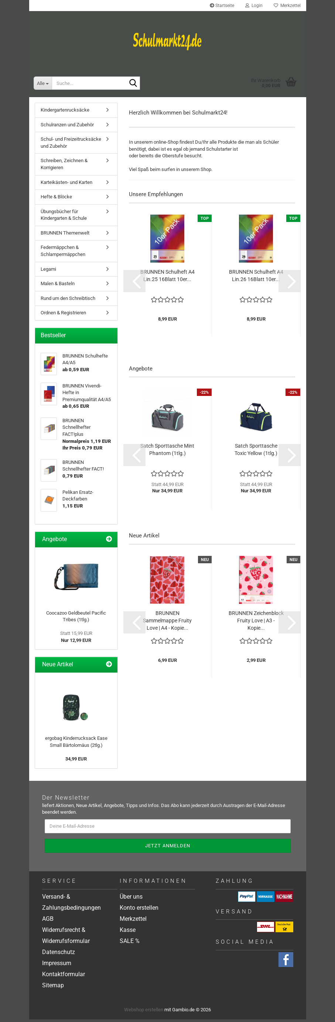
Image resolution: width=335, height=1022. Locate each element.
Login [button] (254, 5)
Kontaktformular (63, 976)
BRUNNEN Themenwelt (65, 235)
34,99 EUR (76, 761)
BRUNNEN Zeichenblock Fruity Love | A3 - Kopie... (256, 622)
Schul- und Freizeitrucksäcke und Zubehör (71, 145)
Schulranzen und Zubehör (67, 127)
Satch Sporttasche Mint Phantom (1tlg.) (167, 452)
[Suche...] (43, 83)
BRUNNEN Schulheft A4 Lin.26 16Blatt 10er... (256, 277)
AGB (48, 921)
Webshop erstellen (143, 1012)
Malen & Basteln (58, 286)
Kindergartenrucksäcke (65, 112)
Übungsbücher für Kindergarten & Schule (64, 217)
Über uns (131, 899)
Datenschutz (58, 954)
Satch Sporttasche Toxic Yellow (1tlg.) (256, 452)
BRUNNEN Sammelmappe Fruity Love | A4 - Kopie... (167, 622)
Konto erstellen (139, 910)
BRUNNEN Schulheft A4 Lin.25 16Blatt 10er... (167, 277)
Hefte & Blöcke (56, 199)
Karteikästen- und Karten (66, 184)
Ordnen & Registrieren (63, 315)
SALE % (130, 943)
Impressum (56, 965)
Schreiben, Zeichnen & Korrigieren (64, 166)
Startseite (222, 5)
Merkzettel (287, 5)
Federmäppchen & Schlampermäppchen (63, 253)
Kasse (128, 932)
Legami (48, 271)
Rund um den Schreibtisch (68, 300)
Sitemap (53, 987)
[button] (134, 283)
